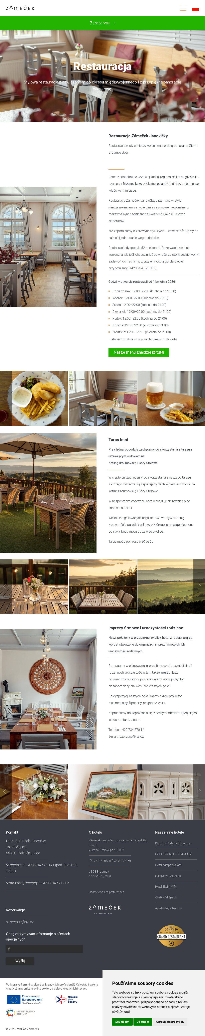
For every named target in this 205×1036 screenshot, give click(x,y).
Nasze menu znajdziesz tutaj (139, 352)
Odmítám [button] (143, 1021)
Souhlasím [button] (122, 1021)
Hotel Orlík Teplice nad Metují (173, 854)
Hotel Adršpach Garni (168, 865)
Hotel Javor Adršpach (168, 875)
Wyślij (20, 961)
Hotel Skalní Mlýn (166, 886)
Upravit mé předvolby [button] (170, 1021)
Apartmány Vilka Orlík (168, 908)
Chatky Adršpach (166, 897)
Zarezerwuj (100, 23)
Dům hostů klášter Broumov (173, 843)
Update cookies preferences (106, 892)
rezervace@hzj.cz (131, 736)
